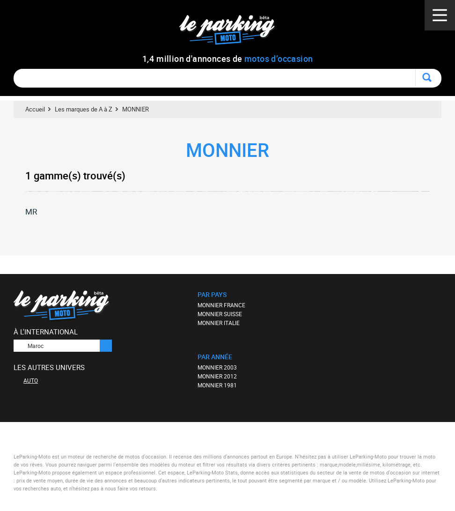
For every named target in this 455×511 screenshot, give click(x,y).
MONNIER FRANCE (221, 305)
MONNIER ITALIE (219, 322)
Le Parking (232, 32)
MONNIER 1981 (217, 385)
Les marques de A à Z (83, 109)
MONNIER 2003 (217, 367)
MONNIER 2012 (217, 376)
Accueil (35, 109)
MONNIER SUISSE (220, 314)
